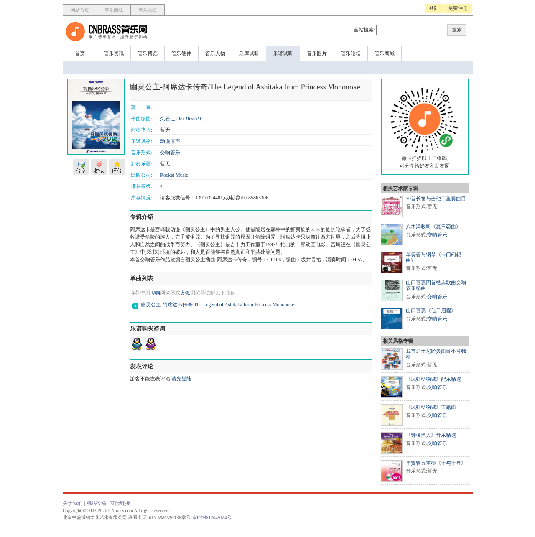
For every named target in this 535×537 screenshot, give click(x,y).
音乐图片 (317, 53)
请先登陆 (181, 379)
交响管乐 (170, 152)
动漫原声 (170, 141)
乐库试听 (249, 53)
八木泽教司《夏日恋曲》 (433, 226)
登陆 (434, 8)
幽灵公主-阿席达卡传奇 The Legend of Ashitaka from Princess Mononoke (217, 305)
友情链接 (120, 503)
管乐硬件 (181, 53)
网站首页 (80, 10)
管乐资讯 (114, 53)
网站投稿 (96, 503)
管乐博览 (148, 53)
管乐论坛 (147, 10)
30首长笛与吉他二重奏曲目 (436, 198)
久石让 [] (181, 119)
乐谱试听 (283, 53)
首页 (80, 53)
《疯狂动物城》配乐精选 (433, 379)
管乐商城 (113, 10)
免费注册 (458, 8)
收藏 (99, 167)
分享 (81, 167)
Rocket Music (174, 175)
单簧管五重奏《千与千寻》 (436, 463)
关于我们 (73, 503)
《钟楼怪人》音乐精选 (431, 435)
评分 (117, 167)
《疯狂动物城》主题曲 (431, 407)
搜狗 (155, 293)
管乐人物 (215, 53)
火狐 (185, 293)
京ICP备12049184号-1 (213, 517)
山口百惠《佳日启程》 (431, 310)
